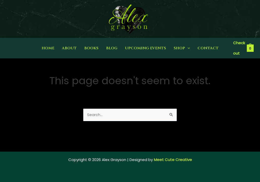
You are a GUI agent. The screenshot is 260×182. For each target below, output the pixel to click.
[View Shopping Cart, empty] (243, 48)
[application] (187, 48)
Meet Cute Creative (173, 159)
